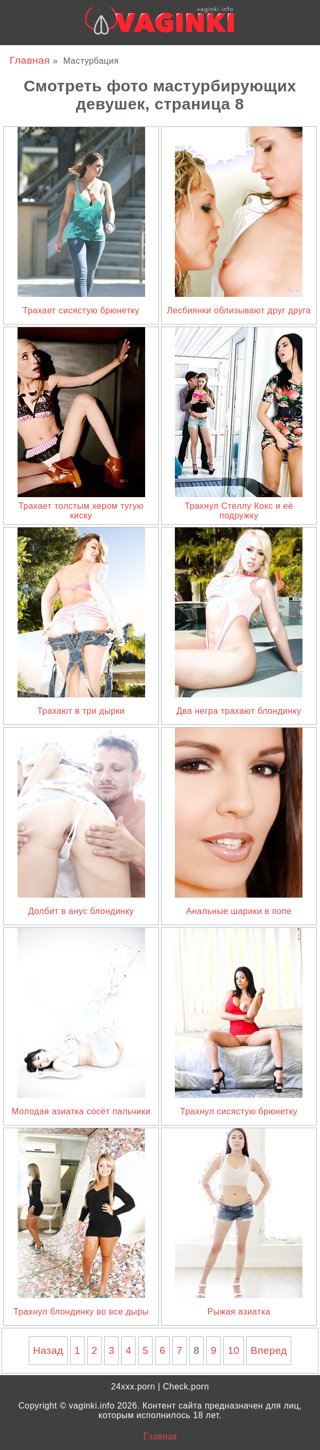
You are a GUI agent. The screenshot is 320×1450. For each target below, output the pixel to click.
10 (233, 1350)
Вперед (268, 1350)
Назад (48, 1350)
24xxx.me (266, 53)
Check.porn (186, 1386)
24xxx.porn (133, 1386)
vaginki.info (92, 1405)
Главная (31, 60)
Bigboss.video (210, 53)
